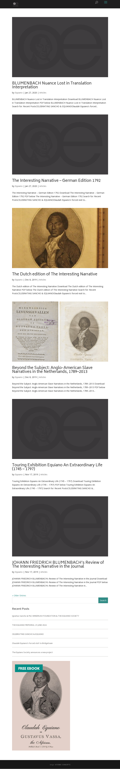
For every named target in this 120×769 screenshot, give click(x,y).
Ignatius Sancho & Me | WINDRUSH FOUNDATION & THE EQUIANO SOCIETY (45, 616)
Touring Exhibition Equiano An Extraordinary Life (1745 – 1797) (57, 467)
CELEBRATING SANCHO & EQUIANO (28, 634)
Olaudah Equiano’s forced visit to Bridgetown (32, 643)
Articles (42, 92)
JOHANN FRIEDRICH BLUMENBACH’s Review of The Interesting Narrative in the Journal (58, 564)
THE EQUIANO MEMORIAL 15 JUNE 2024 (29, 625)
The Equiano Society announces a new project (32, 652)
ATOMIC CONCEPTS (62, 765)
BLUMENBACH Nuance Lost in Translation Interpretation (52, 85)
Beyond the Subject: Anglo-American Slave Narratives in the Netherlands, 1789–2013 (52, 370)
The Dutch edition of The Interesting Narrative (54, 274)
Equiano (19, 92)
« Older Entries (19, 595)
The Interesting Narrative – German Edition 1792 (56, 180)
